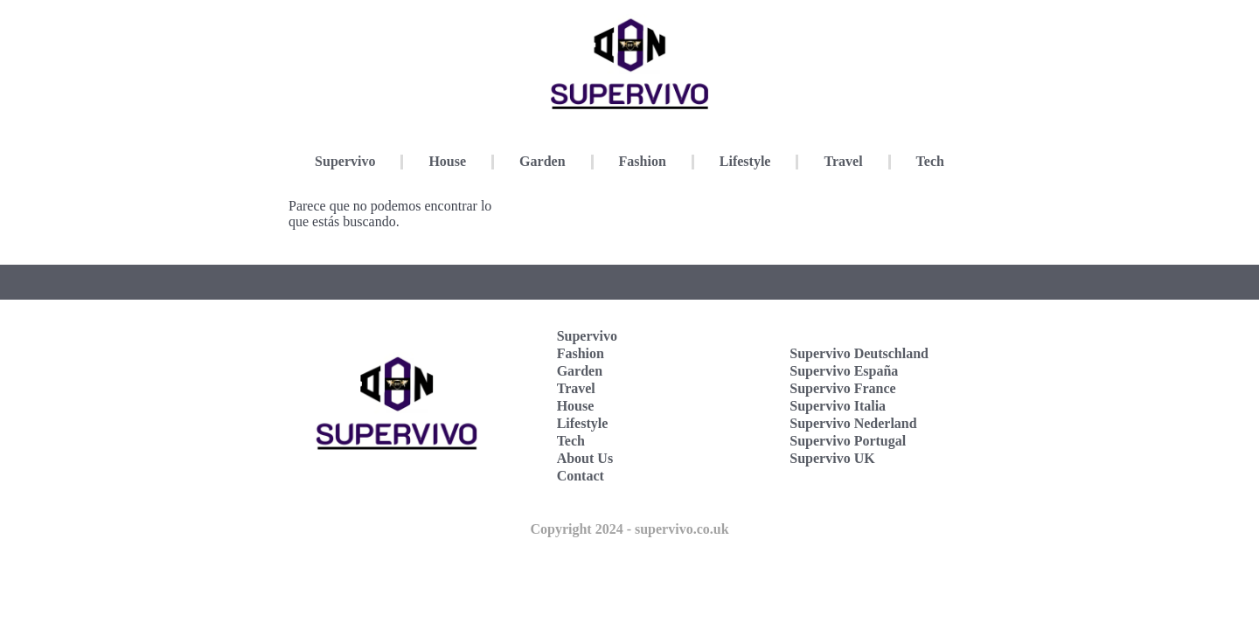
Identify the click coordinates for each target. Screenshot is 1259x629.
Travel (843, 161)
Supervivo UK (831, 458)
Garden (542, 161)
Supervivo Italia (837, 405)
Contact (580, 475)
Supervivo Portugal (847, 440)
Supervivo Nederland (852, 423)
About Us (585, 458)
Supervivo (345, 161)
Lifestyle (745, 161)
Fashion (642, 161)
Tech (930, 161)
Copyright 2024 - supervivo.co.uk (629, 529)
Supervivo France (842, 388)
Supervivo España (843, 370)
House (447, 161)
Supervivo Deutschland (859, 353)
